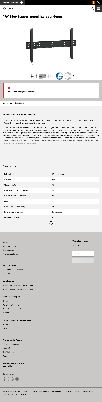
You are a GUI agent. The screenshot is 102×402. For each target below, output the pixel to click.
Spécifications (20, 103)
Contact (5, 301)
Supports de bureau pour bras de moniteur (18, 285)
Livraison (6, 328)
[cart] (98, 2)
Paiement (6, 325)
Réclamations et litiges (10, 394)
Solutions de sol (9, 250)
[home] (8, 8)
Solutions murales (9, 246)
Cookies (77, 391)
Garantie (6, 313)
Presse (5, 356)
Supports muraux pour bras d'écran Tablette (19, 289)
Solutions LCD (8, 274)
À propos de (7, 103)
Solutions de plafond (10, 254)
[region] (51, 45)
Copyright (26, 391)
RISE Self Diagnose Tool (12, 309)
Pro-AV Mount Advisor (11, 305)
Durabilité (6, 348)
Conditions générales (89, 391)
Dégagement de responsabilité (62, 391)
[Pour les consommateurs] (12, 2)
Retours (5, 332)
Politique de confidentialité (41, 391)
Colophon (23, 394)
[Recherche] (93, 3)
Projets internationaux (11, 344)
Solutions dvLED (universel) (13, 270)
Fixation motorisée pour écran (14, 258)
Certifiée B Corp (8, 352)
